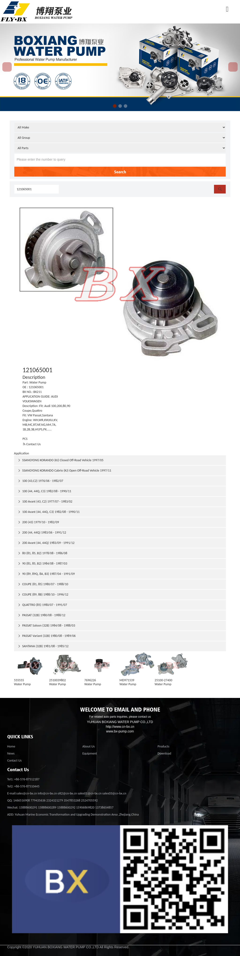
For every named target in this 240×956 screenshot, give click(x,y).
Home (11, 746)
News (11, 753)
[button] (114, 106)
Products (163, 746)
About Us (88, 746)
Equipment (89, 753)
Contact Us (31, 444)
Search (120, 171)
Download (164, 753)
